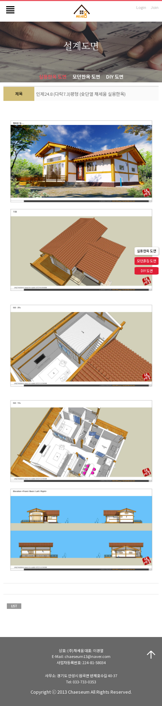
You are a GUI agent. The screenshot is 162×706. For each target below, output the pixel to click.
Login (141, 7)
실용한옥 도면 (53, 76)
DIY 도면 (115, 76)
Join (155, 7)
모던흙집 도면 (146, 260)
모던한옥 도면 (86, 76)
